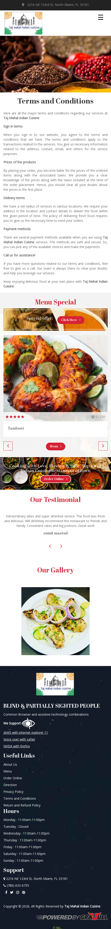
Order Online (55, 479)
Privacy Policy (13, 791)
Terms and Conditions (19, 798)
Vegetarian (17, 429)
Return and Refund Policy (21, 805)
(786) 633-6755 (16, 885)
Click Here (71, 320)
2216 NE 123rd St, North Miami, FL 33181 (55, 4)
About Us (10, 764)
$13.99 (98, 417)
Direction (10, 785)
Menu (55, 446)
